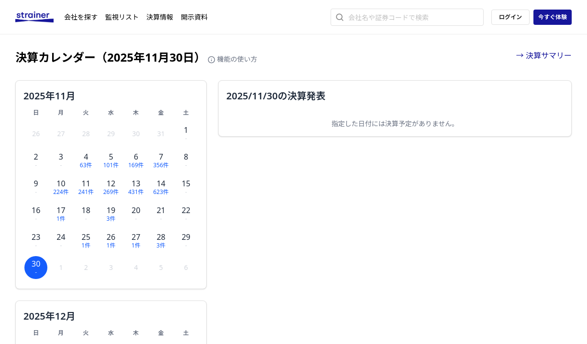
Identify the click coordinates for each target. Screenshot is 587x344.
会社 (81, 17)
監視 (122, 17)
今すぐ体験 (552, 17)
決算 (159, 17)
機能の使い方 (232, 59)
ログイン (510, 17)
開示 (194, 17)
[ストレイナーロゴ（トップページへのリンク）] (39, 17)
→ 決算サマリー (544, 55)
